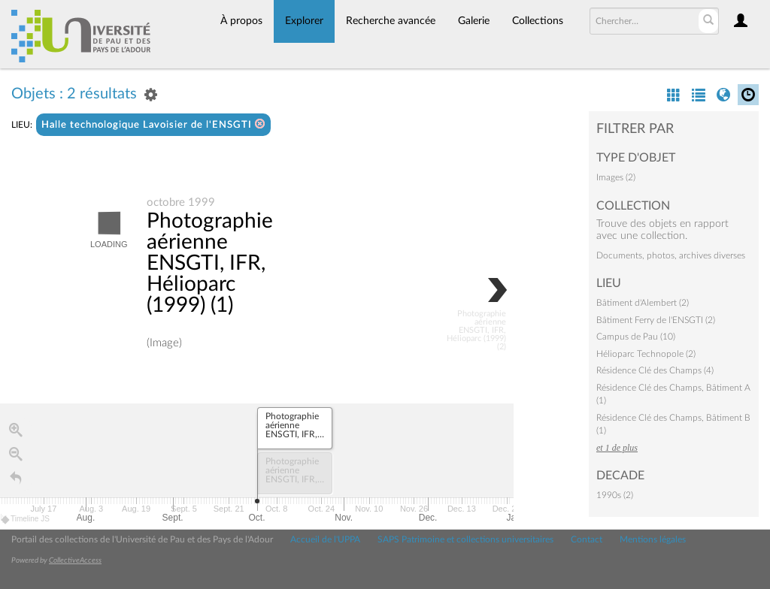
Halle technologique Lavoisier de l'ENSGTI (153, 124)
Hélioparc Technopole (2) (646, 353)
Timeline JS (26, 519)
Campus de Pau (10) (635, 336)
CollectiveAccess (75, 560)
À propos (241, 21)
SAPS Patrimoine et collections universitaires (465, 539)
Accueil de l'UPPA (325, 539)
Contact (586, 539)
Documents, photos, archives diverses (670, 255)
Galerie (474, 21)
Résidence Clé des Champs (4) (655, 370)
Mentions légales (653, 539)
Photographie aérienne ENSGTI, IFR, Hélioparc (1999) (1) (210, 263)
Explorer (304, 21)
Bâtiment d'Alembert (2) (642, 302)
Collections (537, 21)
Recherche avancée (390, 21)
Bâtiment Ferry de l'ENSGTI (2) (655, 320)
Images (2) (615, 177)
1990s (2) (614, 495)
